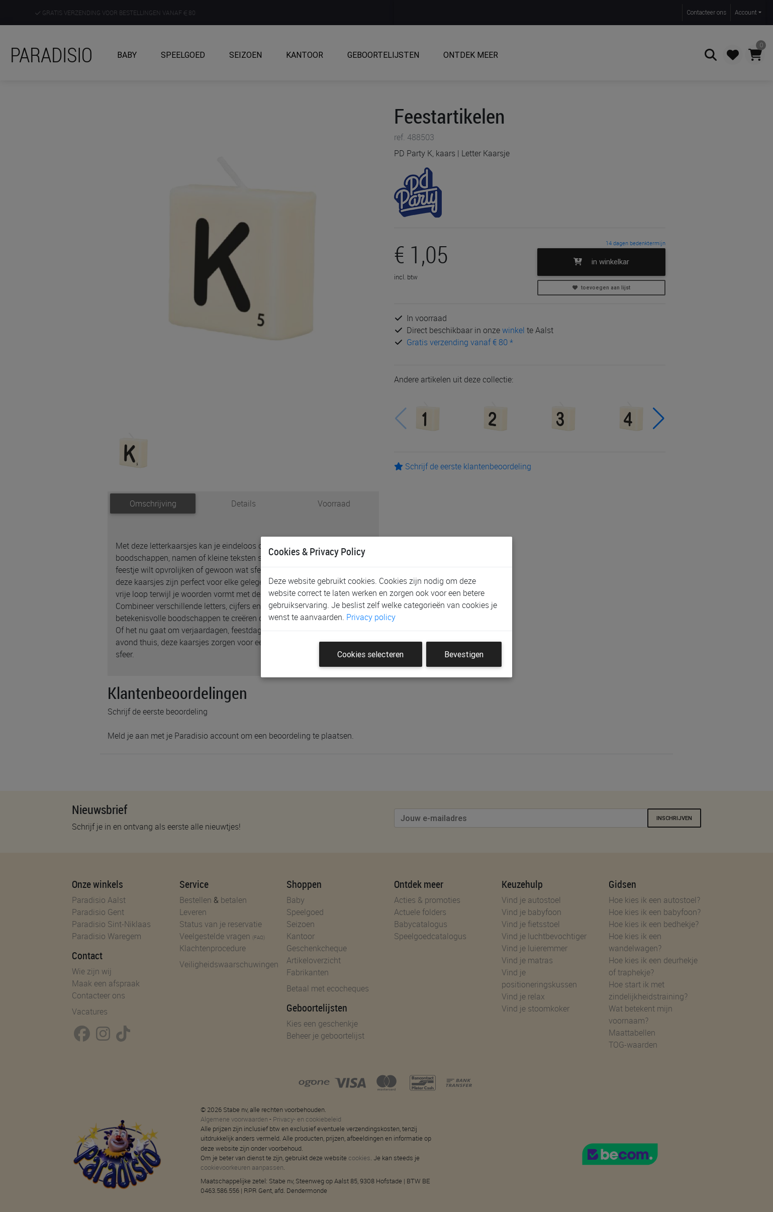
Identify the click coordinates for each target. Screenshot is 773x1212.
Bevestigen (464, 654)
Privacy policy (371, 617)
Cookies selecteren (370, 654)
